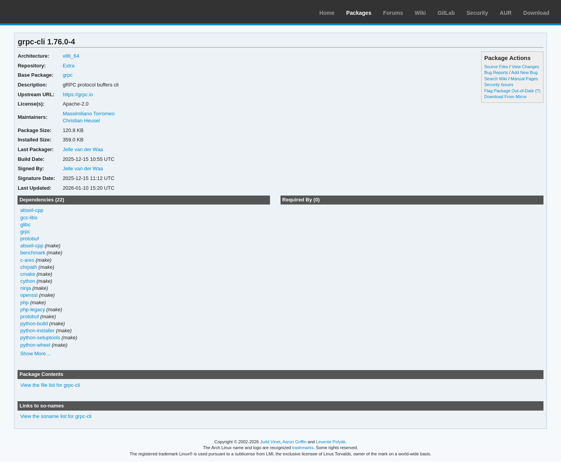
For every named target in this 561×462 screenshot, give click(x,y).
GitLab (446, 13)
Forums (393, 13)
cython (27, 281)
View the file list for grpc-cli (50, 385)
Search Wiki (495, 78)
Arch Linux (43, 11)
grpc (67, 75)
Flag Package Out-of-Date (509, 90)
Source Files (496, 66)
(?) (537, 90)
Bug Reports (496, 72)
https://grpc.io (78, 94)
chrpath (28, 267)
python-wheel (35, 345)
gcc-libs (28, 217)
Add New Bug (525, 72)
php (24, 302)
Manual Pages (524, 78)
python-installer (37, 330)
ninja (25, 288)
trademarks (303, 447)
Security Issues (498, 84)
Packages (359, 13)
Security (477, 13)
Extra (68, 66)
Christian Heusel (81, 120)
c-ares (27, 260)
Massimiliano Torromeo (89, 113)
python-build (34, 323)
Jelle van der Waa (83, 149)
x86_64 (71, 56)
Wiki (420, 13)
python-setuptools (40, 337)
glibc (25, 224)
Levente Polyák (330, 441)
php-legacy (32, 309)
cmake (27, 274)
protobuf (29, 239)
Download (536, 13)
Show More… (35, 353)
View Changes (525, 66)
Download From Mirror (505, 96)
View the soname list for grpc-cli (56, 416)
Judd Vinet (270, 441)
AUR (506, 13)
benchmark (32, 253)
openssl (29, 295)
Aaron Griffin (294, 441)
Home (327, 13)
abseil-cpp (31, 210)
